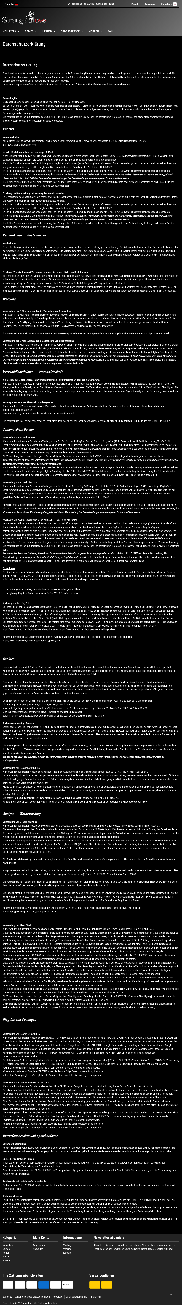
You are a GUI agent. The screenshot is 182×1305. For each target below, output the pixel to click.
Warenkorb (169, 4)
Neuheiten (8, 1245)
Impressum (96, 1296)
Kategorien (10, 1238)
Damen (29, 31)
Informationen (73, 1238)
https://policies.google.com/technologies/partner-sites (110, 907)
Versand (67, 1249)
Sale (111, 31)
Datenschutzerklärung (76, 1296)
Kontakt (135, 4)
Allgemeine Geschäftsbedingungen (32, 1296)
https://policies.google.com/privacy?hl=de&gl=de (32, 911)
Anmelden (38, 1249)
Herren (47, 31)
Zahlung (67, 1245)
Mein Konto (41, 1238)
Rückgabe (58, 1296)
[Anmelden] (149, 4)
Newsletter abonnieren (110, 1238)
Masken (6, 1260)
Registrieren (39, 1245)
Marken (94, 31)
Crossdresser (70, 31)
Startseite (7, 1296)
